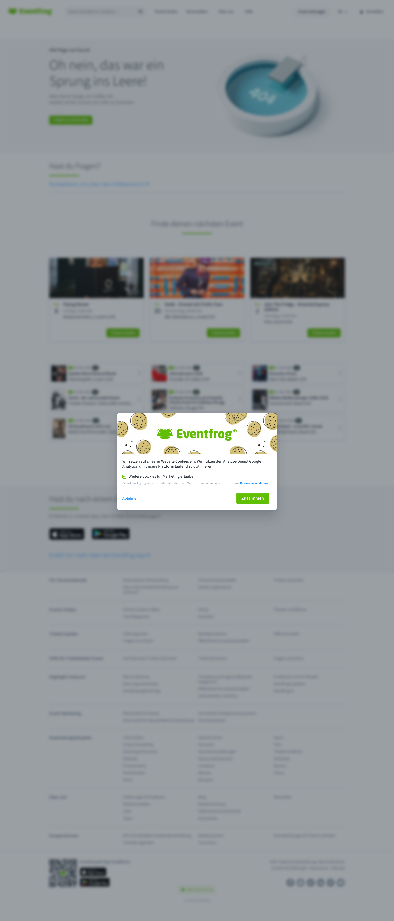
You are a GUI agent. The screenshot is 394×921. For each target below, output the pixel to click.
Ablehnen (130, 498)
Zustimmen (252, 498)
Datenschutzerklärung (254, 483)
